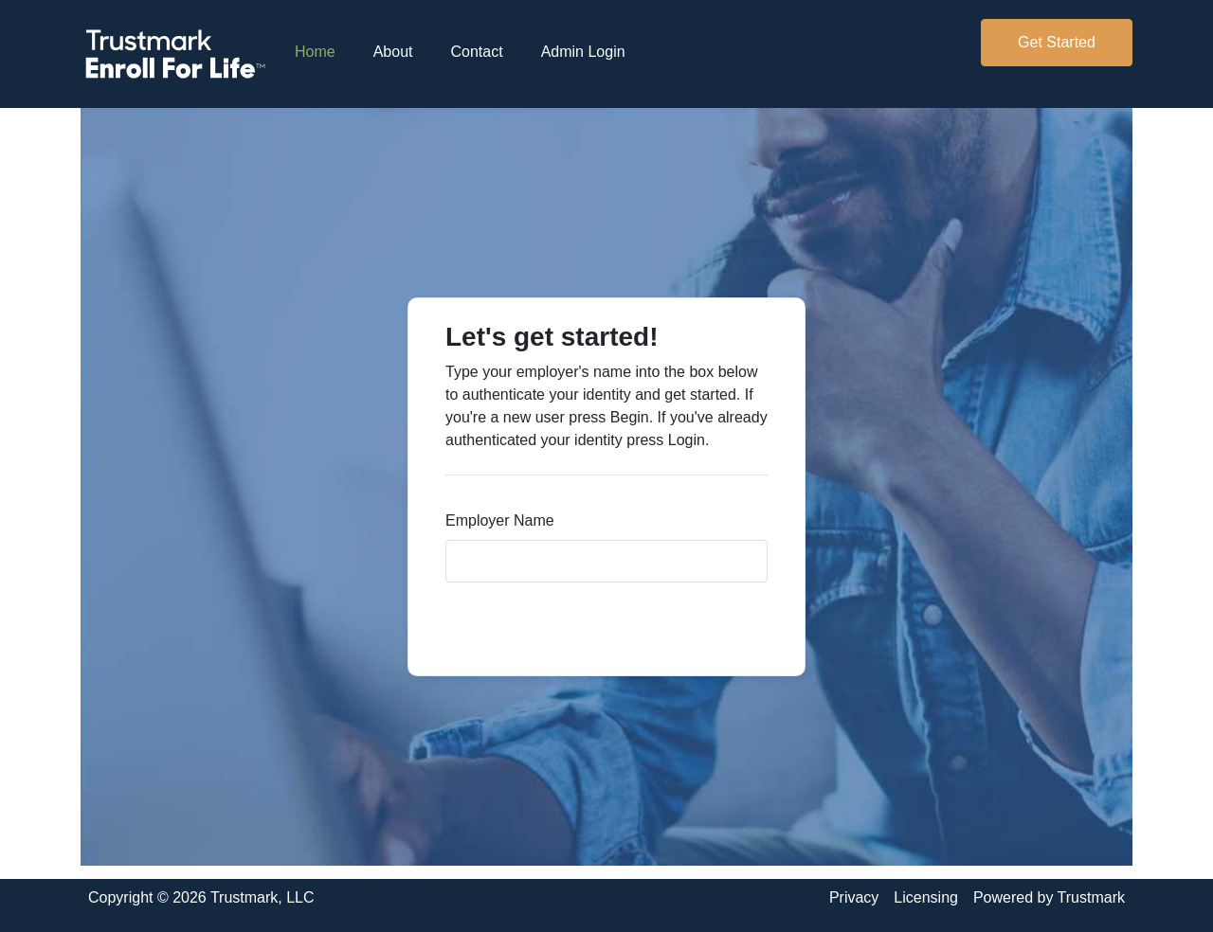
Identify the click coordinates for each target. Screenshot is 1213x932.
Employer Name (499, 520)
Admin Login (583, 52)
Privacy (853, 897)
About (393, 52)
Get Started (1056, 42)
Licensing (926, 897)
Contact (477, 52)
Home (324, 50)
